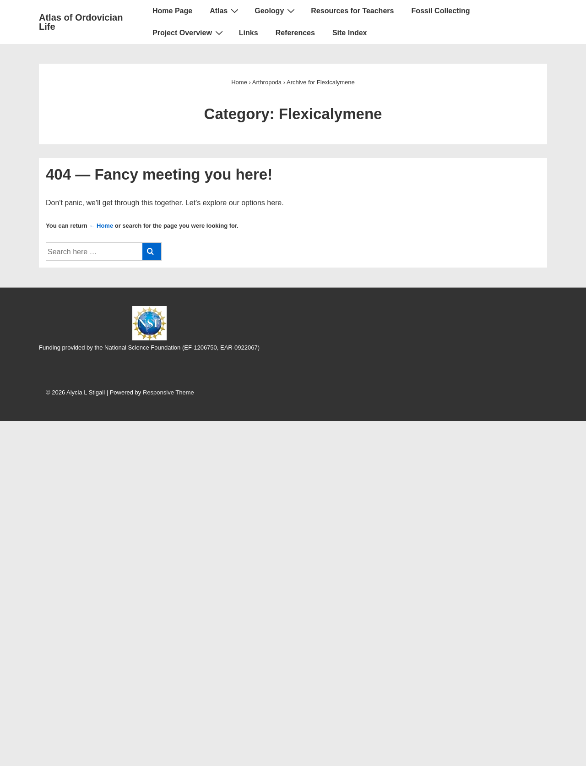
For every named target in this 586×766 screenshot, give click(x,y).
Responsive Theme (168, 392)
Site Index (349, 33)
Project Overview (188, 32)
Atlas (225, 10)
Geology (276, 10)
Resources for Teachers (352, 11)
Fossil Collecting (440, 11)
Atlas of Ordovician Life (81, 22)
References (295, 33)
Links (248, 33)
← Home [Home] (101, 225)
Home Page (172, 11)
